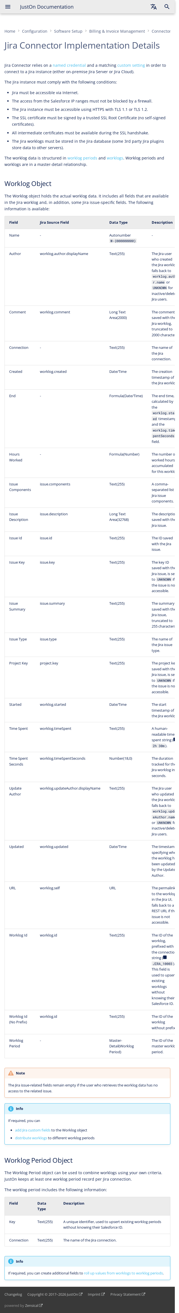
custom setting (131, 65)
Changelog (13, 1294)
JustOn (72, 1294)
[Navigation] (7, 6)
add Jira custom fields (32, 1130)
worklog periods (82, 158)
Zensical (31, 1305)
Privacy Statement (125, 1294)
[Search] (167, 6)
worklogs (115, 158)
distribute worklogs (31, 1137)
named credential (69, 65)
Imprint (94, 1294)
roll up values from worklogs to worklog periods (123, 1273)
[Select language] (153, 6)
